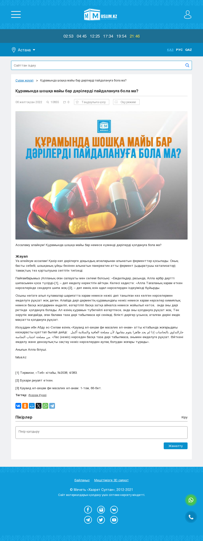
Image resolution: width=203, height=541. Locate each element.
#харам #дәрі (37, 395)
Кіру (185, 417)
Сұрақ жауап (24, 80)
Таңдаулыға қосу (91, 102)
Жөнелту (176, 446)
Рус (179, 50)
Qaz (188, 50)
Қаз (170, 50)
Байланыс (82, 480)
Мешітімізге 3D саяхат (111, 480)
